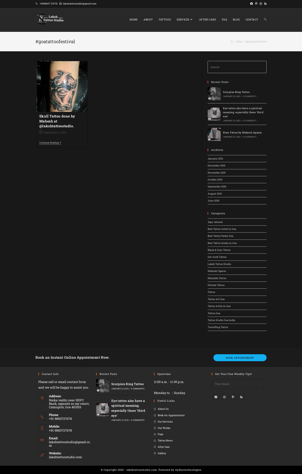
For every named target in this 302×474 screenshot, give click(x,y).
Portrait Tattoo (216, 285)
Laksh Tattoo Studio (219, 264)
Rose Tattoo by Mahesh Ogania (242, 132)
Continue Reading (50, 142)
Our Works (164, 428)
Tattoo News (165, 440)
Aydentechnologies (188, 469)
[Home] (231, 41)
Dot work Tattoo (217, 257)
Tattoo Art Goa (216, 299)
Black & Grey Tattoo (219, 250)
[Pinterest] (233, 397)
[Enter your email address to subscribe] (238, 384)
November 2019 (217, 172)
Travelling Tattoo (218, 327)
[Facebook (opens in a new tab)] (251, 4)
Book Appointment (240, 357)
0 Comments (249, 96)
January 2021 (215, 158)
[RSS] (241, 397)
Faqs (160, 434)
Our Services (165, 421)
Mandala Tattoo (217, 278)
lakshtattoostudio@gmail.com (69, 443)
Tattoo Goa (214, 313)
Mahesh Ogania (217, 271)
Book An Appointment (171, 415)
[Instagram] (224, 397)
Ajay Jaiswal (215, 222)
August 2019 (215, 193)
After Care (164, 447)
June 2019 (213, 200)
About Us (163, 409)
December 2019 (216, 165)
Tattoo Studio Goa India (221, 320)
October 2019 (215, 179)
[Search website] (265, 20)
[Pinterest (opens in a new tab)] (256, 4)
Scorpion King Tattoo (236, 92)
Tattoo (211, 292)
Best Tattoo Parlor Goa (220, 236)
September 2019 (217, 186)
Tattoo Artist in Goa (219, 306)
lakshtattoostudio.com (65, 457)
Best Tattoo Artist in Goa (222, 229)
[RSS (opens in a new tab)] (265, 4)
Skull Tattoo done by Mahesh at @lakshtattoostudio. (57, 121)
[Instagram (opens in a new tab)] (260, 4)
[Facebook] (216, 397)
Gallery (162, 453)
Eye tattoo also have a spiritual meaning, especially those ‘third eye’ (243, 112)
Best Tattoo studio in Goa (222, 243)
